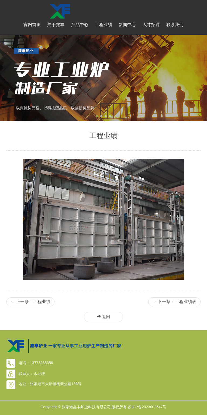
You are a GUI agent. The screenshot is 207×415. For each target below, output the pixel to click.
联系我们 (175, 24)
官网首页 (32, 24)
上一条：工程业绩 (30, 302)
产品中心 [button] (79, 24)
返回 (103, 316)
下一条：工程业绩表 (174, 302)
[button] (97, 116)
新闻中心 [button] (127, 24)
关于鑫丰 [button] (55, 24)
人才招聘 (151, 24)
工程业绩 (103, 24)
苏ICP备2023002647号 (147, 407)
